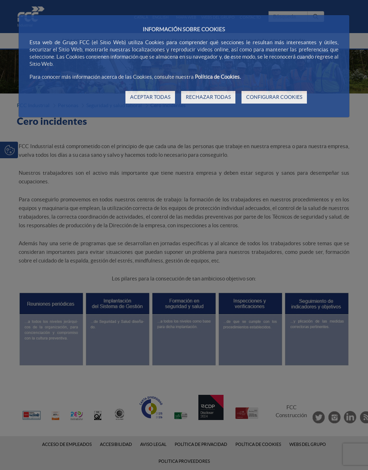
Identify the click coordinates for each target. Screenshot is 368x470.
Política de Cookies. (218, 77)
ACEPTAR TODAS (150, 97)
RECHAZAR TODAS (208, 97)
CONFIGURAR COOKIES (274, 97)
